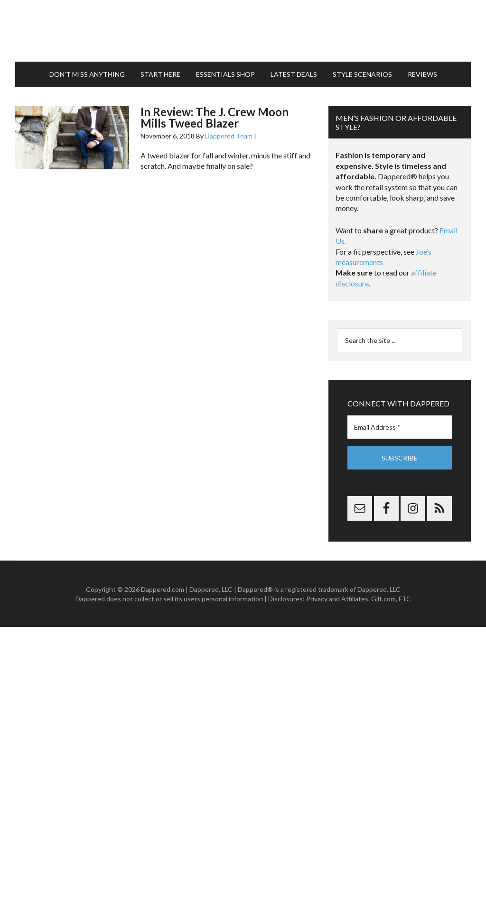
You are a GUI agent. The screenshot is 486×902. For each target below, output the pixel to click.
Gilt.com (383, 599)
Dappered (243, 30)
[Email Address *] (399, 427)
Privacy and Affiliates (337, 599)
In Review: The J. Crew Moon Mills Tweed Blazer (214, 117)
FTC (405, 599)
